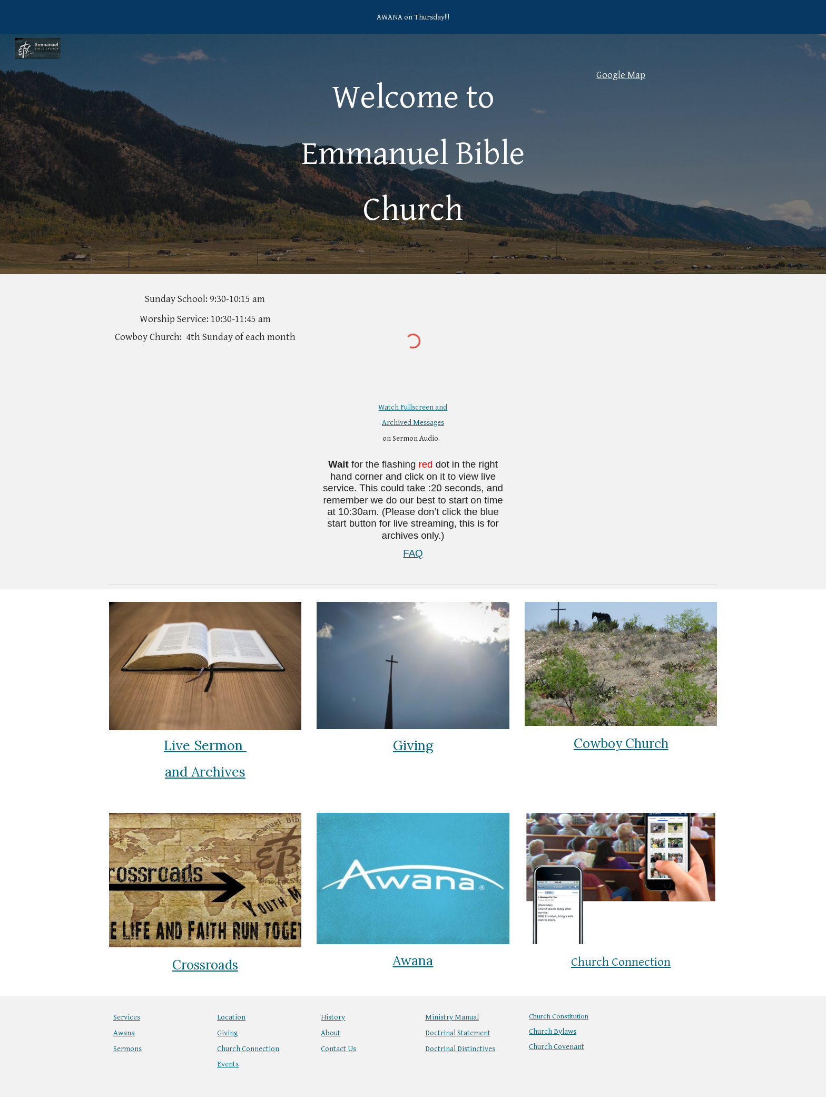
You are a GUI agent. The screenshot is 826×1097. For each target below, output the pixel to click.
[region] (413, 17)
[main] (413, 153)
